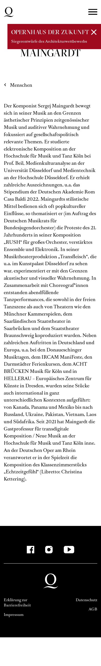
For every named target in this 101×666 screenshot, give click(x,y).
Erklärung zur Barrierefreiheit (17, 602)
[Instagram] (49, 549)
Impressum (14, 614)
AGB (93, 609)
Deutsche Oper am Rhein (9, 12)
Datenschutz (86, 599)
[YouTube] (69, 549)
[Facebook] (30, 549)
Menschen (21, 85)
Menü (92, 12)
